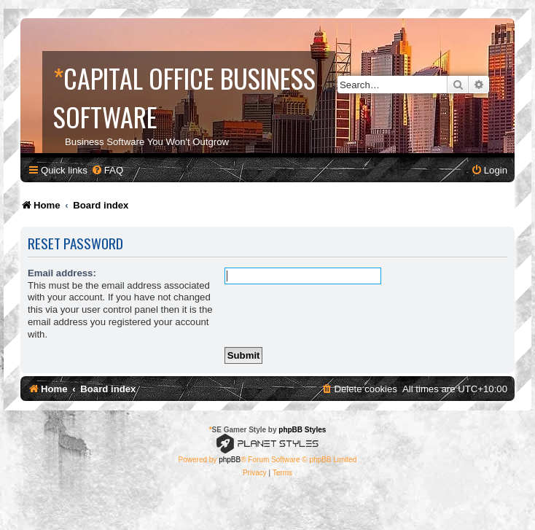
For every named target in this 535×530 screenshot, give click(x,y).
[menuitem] (107, 170)
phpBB (230, 460)
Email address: (62, 273)
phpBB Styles (302, 430)
